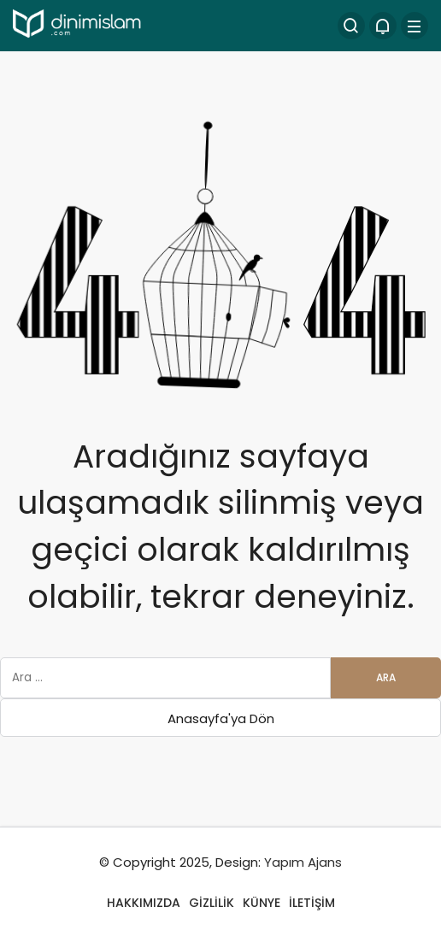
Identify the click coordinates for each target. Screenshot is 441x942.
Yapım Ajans (303, 862)
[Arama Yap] (351, 25)
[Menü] (414, 25)
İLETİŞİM (312, 902)
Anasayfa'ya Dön (221, 718)
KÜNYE (261, 902)
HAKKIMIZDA (143, 902)
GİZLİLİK (211, 902)
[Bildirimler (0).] (383, 25)
